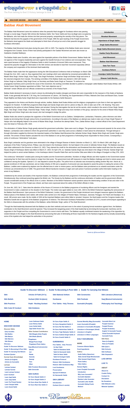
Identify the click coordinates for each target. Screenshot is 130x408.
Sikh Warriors (9, 339)
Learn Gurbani (9, 374)
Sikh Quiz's (106, 346)
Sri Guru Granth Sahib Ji (61, 337)
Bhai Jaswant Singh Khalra (87, 359)
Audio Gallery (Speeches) (86, 354)
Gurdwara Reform (109, 70)
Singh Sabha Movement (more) (109, 49)
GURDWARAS (46, 20)
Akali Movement (109, 57)
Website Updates (107, 386)
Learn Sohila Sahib (35, 326)
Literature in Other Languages (87, 334)
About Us (105, 371)
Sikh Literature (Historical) (112, 295)
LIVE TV (110, 20)
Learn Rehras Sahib (35, 324)
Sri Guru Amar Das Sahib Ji (38, 382)
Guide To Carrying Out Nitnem (94, 290)
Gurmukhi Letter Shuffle (85, 381)
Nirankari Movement (109, 36)
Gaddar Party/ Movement (108, 53)
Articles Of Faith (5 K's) (37, 295)
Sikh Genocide (33, 369)
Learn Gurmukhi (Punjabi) (86, 324)
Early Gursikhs (9, 331)
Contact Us (105, 376)
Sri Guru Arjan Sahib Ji (61, 321)
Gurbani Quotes (9, 354)
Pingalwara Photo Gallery (37, 344)
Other (31, 364)
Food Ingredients (83, 349)
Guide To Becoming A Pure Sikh (63, 290)
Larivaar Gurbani (10, 367)
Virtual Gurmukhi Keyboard (111, 333)
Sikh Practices (9, 304)
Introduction (109, 32)
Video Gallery (82, 364)
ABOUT (119, 20)
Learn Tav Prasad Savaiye (13, 382)
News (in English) (107, 341)
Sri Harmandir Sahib (60, 375)
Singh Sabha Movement (109, 45)
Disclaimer (105, 378)
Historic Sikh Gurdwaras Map (63, 364)
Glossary (7, 344)
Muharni (80, 386)
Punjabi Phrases (107, 326)
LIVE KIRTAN (99, 20)
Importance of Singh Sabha (108, 41)
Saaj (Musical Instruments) (112, 299)
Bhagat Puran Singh (35, 342)
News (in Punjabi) (107, 344)
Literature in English (84, 332)
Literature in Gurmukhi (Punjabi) (88, 327)
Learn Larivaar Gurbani (12, 372)
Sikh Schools (106, 349)
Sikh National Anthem (61, 295)
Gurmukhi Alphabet (84, 377)
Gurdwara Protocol (59, 359)
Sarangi (31, 359)
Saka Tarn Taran (109, 66)
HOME (6, 322)
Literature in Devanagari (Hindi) (88, 329)
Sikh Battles (8, 334)
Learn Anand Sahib (11, 387)
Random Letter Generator (86, 379)
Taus (30, 362)
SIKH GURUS (33, 20)
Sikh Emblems (34, 308)
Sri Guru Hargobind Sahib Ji (63, 324)
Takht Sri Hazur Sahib (60, 354)
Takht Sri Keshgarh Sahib (61, 357)
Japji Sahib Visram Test (36, 328)
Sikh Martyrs (9, 336)
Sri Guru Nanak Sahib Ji (36, 377)
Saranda (31, 357)
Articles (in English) (11, 359)
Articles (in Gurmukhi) (12, 362)
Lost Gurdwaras (58, 367)
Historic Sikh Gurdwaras (61, 362)
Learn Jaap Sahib (10, 379)
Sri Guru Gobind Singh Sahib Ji (64, 334)
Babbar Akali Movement (109, 62)
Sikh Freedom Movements (37, 367)
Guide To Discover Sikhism (32, 290)
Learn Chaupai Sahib (11, 384)
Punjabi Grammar (107, 324)
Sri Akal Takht (57, 347)
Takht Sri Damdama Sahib (61, 349)
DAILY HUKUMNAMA (76, 20)
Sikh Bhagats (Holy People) (38, 334)
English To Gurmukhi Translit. (111, 331)
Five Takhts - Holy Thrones (63, 304)
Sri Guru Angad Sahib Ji (37, 379)
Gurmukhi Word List (108, 321)
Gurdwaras (57, 299)
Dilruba (31, 349)
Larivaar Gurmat (10, 369)
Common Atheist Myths (85, 346)
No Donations (106, 381)
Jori (30, 352)
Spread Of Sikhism (59, 372)
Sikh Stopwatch (107, 354)
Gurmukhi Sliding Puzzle (86, 384)
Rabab (31, 354)
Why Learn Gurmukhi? (85, 374)
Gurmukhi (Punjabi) (84, 304)
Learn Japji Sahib (10, 377)
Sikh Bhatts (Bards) (35, 336)
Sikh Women (9, 341)
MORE (89, 20)
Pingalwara (32, 339)
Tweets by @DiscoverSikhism (96, 232)
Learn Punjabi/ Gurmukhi (86, 369)
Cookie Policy (106, 373)
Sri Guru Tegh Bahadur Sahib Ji (64, 332)
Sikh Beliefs (8, 299)
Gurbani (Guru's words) (61, 385)
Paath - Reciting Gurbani (37, 304)
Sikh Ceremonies (83, 295)
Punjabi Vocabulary (108, 328)
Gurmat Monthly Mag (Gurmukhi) (88, 321)
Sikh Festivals (82, 299)
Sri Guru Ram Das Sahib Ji (37, 385)
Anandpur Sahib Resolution (109, 74)
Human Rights (82, 367)
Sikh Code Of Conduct (12, 308)
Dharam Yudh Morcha (109, 78)
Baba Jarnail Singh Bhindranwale (89, 357)
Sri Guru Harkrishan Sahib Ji (63, 329)
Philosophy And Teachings (112, 304)
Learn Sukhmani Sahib (36, 321)
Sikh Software (106, 352)
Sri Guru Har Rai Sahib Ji (62, 327)
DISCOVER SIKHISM (17, 20)
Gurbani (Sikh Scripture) (37, 299)
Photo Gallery (82, 361)
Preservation (57, 370)
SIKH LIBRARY (60, 20)
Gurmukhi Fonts (107, 336)
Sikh (5, 295)
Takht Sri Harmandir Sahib (61, 352)
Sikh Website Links (108, 384)
